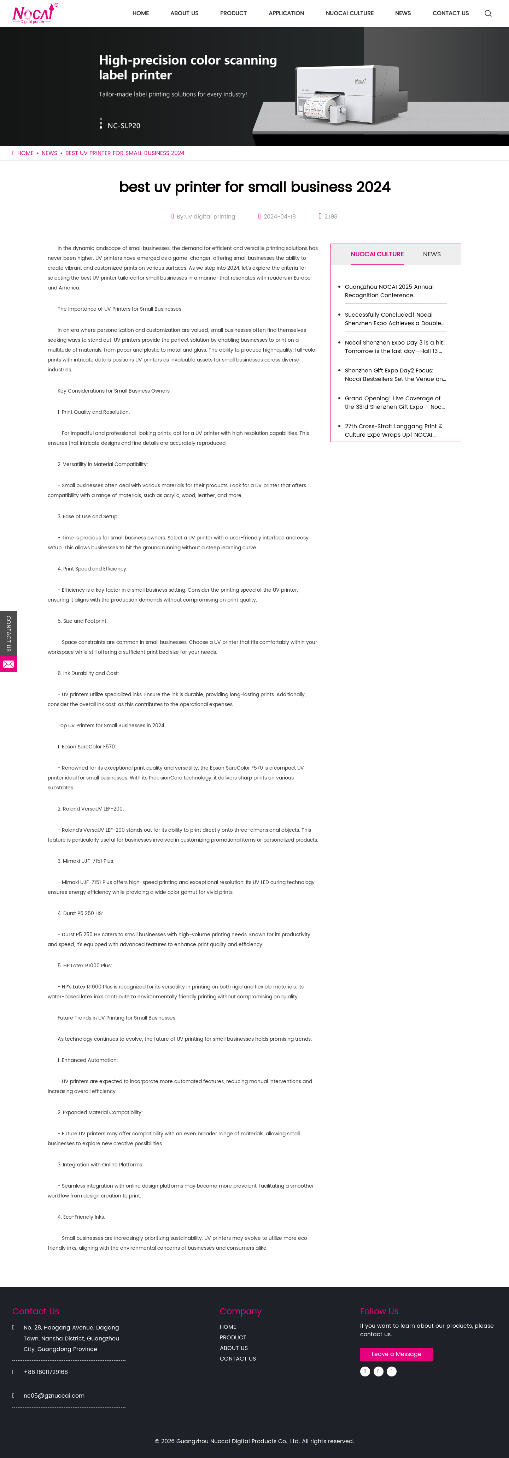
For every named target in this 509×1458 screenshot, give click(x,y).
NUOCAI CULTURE (350, 13)
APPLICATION (286, 13)
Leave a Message (396, 1354)
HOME (141, 13)
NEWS (403, 13)
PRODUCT (233, 13)
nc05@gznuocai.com (54, 1395)
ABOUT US (184, 13)
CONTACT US (451, 13)
